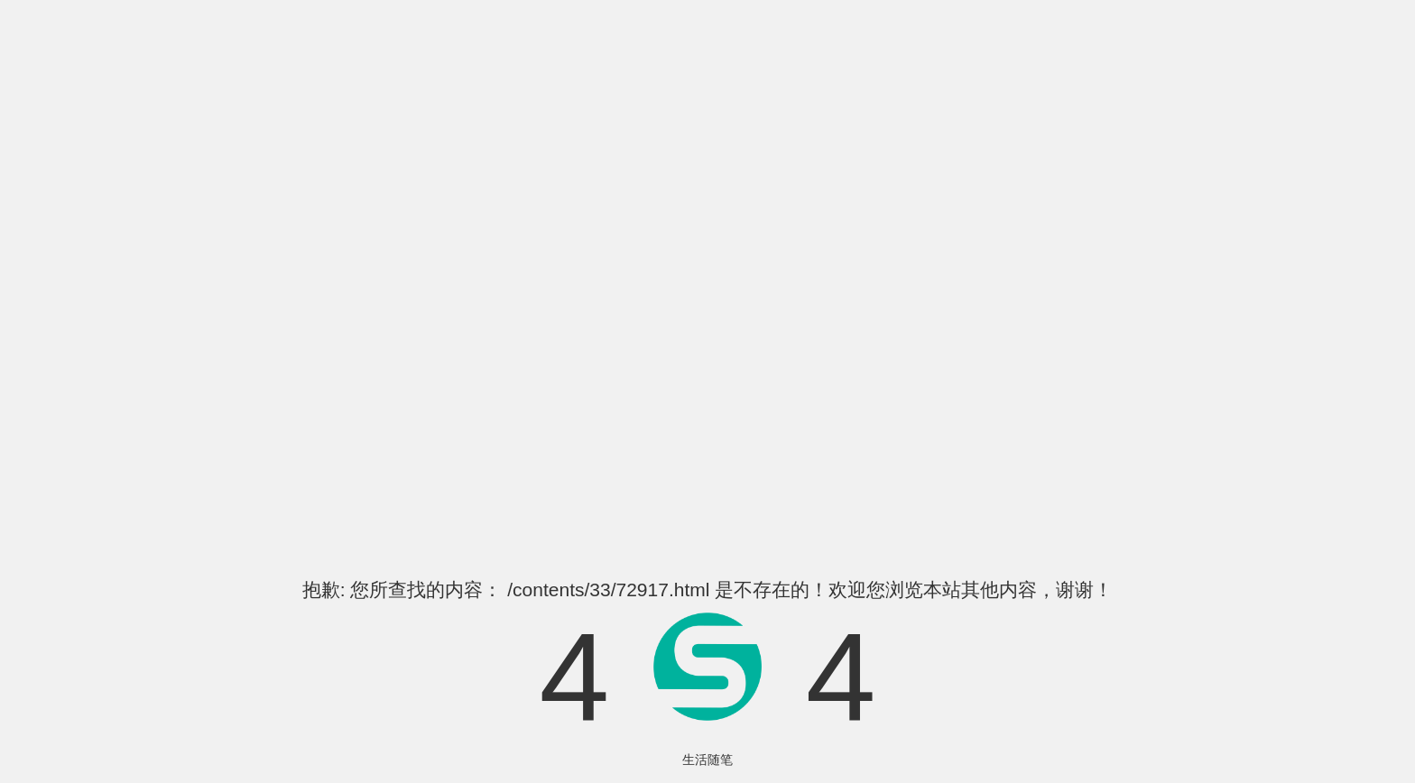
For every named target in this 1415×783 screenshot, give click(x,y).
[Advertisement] (707, 296)
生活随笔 (707, 759)
